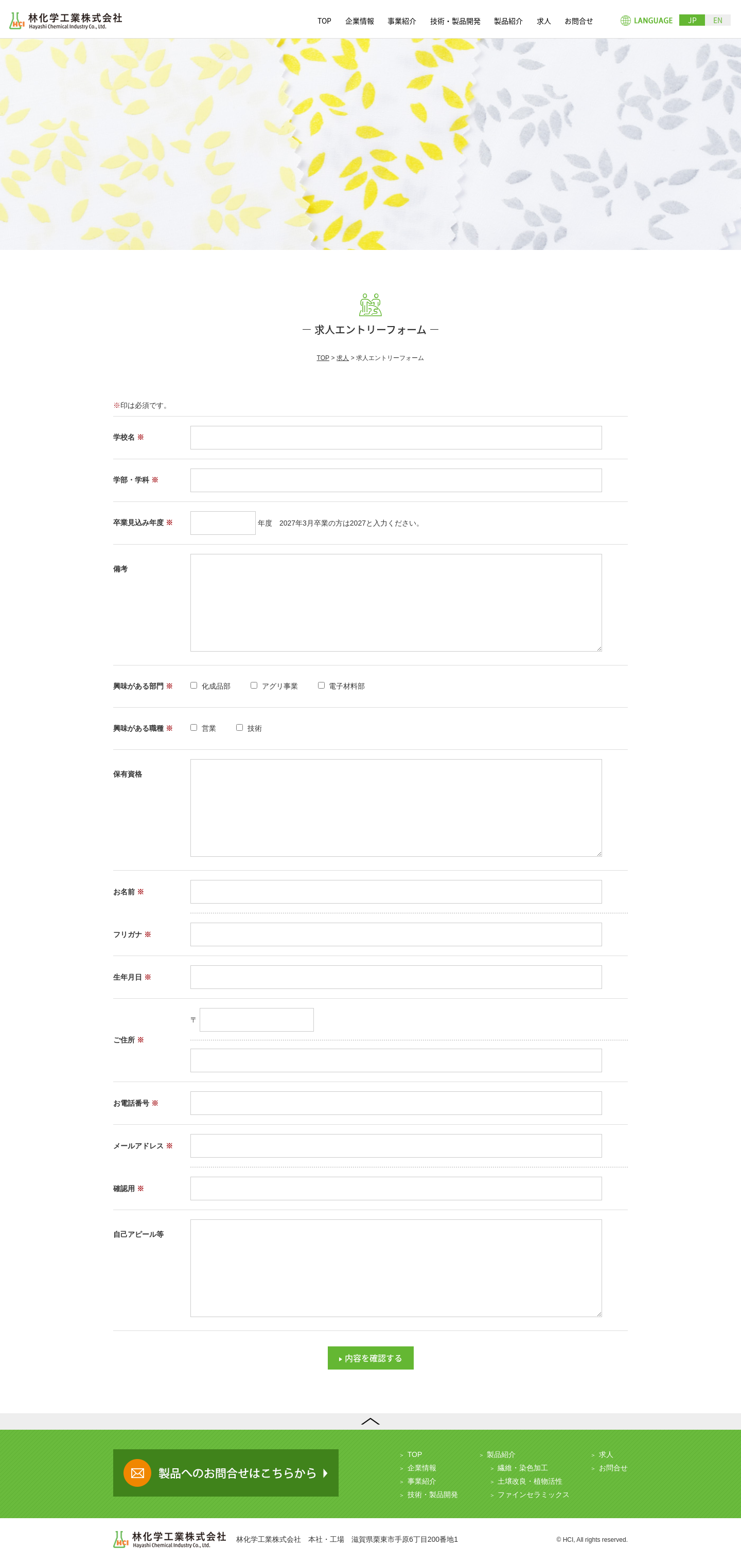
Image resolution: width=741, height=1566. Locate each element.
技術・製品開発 (455, 20)
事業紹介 (401, 20)
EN (717, 20)
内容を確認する (373, 1358)
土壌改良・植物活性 (530, 1481)
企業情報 (359, 20)
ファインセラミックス (534, 1494)
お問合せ (578, 20)
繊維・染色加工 (523, 1468)
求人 (544, 20)
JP (692, 20)
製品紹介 (508, 20)
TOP (324, 20)
